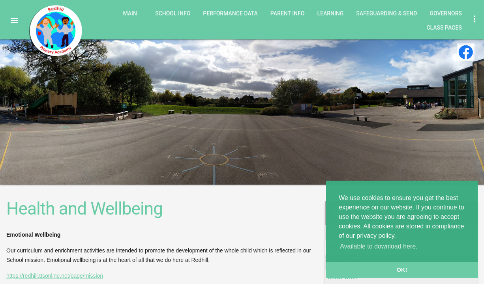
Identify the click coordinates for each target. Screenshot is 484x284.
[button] (14, 20)
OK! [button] (402, 270)
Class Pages (444, 27)
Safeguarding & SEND (386, 13)
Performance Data (230, 13)
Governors (446, 13)
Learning (330, 13)
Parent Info (287, 13)
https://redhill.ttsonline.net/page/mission (54, 276)
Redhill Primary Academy (55, 31)
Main (130, 13)
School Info (172, 13)
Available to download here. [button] (378, 246)
